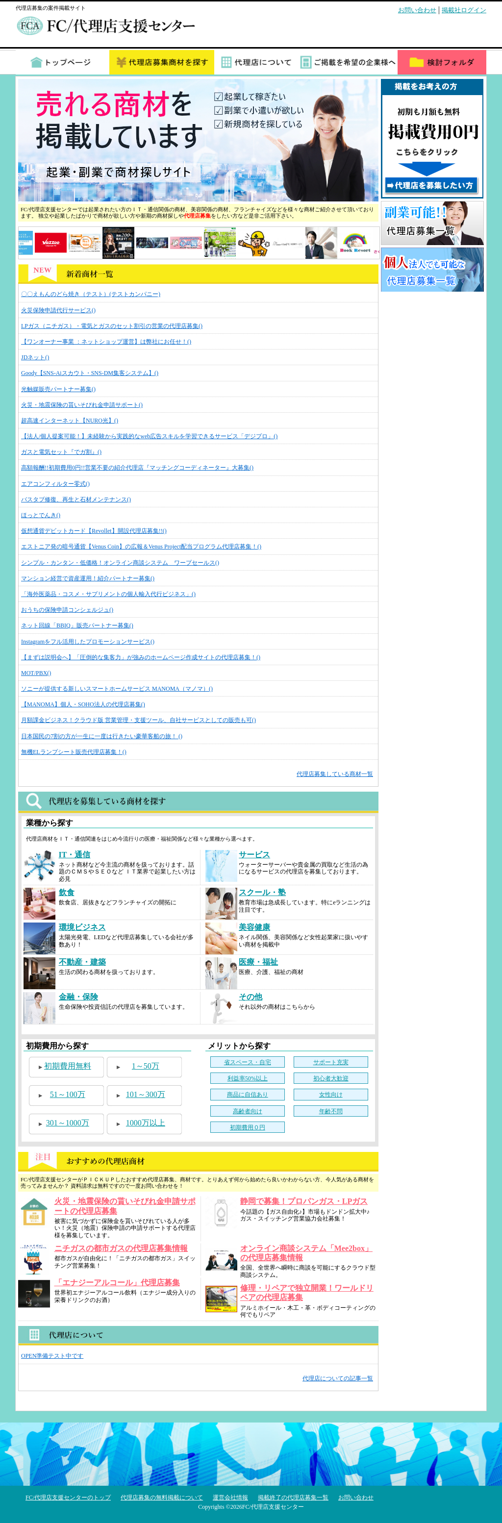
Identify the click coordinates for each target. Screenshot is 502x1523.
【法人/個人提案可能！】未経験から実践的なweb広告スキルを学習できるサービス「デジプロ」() (149, 436)
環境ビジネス (82, 927)
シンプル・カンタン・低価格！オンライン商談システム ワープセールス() (120, 562)
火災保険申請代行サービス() (58, 310)
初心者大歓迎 (331, 1078)
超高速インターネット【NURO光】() (69, 420)
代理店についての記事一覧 (337, 1378)
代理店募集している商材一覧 (335, 774)
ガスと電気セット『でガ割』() (61, 452)
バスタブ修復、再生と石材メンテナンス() (76, 499)
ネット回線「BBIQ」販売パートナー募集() (77, 625)
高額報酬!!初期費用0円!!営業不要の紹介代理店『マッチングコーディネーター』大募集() (137, 467)
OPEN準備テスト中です (52, 1355)
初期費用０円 (247, 1127)
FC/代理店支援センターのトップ (68, 1497)
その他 (250, 997)
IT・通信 (75, 854)
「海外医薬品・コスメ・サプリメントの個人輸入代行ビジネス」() (108, 594)
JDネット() (35, 357)
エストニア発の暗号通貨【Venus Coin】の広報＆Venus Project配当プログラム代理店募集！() (141, 546)
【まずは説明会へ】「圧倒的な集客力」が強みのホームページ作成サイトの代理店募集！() (140, 657)
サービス (254, 854)
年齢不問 (331, 1111)
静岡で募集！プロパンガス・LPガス (304, 1201)
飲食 (67, 892)
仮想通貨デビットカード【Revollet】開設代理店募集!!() (94, 530)
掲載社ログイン (464, 10)
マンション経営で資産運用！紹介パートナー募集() (87, 578)
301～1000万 (67, 1123)
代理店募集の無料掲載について (162, 1497)
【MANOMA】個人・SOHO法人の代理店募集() (83, 704)
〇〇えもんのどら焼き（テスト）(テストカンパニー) (90, 294)
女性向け (331, 1094)
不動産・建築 (82, 962)
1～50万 (145, 1066)
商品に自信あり (247, 1094)
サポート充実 (331, 1062)
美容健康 (254, 927)
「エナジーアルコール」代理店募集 (117, 1282)
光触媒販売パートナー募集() (58, 389)
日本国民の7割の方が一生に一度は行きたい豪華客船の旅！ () (101, 736)
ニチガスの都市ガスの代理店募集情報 (121, 1248)
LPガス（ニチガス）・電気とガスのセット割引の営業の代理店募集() (111, 326)
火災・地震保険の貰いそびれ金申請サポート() (82, 404)
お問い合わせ (417, 10)
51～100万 (67, 1094)
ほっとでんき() (40, 515)
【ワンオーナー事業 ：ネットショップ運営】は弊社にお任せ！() (106, 341)
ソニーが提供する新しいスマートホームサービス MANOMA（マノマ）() (117, 688)
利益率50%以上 (247, 1078)
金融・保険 (78, 997)
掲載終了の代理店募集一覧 (293, 1497)
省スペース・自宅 (247, 1062)
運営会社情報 (230, 1497)
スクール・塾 (262, 892)
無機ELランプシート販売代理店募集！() (73, 752)
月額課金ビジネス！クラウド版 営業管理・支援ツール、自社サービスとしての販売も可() (138, 720)
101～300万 (145, 1094)
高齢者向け (247, 1111)
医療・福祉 (258, 962)
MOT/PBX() (36, 673)
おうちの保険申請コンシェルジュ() (67, 609)
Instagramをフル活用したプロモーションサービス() (87, 641)
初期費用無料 (67, 1066)
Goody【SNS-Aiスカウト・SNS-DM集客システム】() (89, 373)
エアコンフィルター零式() (55, 483)
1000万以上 (145, 1123)
